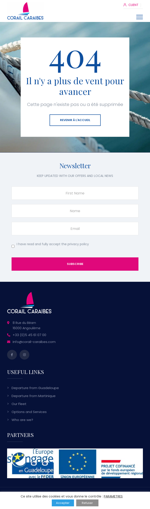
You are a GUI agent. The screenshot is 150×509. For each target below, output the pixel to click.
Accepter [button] (63, 503)
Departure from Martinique (34, 395)
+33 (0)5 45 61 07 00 (29, 335)
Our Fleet (19, 403)
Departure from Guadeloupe (35, 388)
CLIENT (130, 5)
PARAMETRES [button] (113, 496)
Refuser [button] (87, 503)
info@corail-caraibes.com (34, 341)
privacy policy (78, 244)
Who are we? (22, 419)
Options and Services (29, 411)
